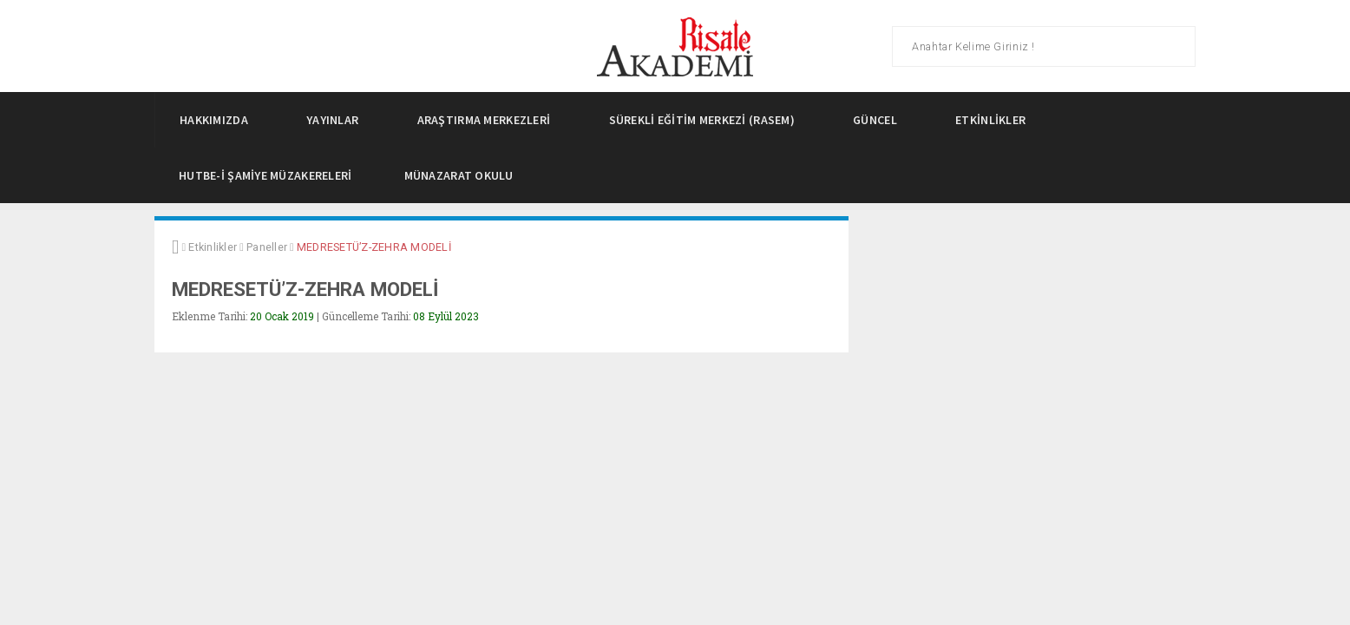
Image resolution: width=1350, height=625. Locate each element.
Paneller (266, 246)
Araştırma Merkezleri (488, 120)
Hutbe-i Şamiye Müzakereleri (265, 175)
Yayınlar (337, 120)
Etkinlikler (995, 120)
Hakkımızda (219, 120)
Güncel (880, 120)
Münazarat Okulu (459, 175)
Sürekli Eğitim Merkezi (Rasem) (707, 120)
